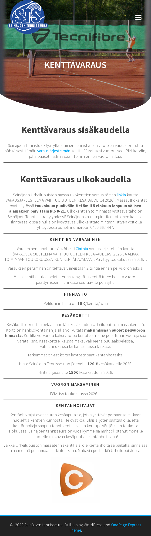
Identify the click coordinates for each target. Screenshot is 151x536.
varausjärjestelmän (53, 150)
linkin (121, 194)
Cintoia (82, 248)
